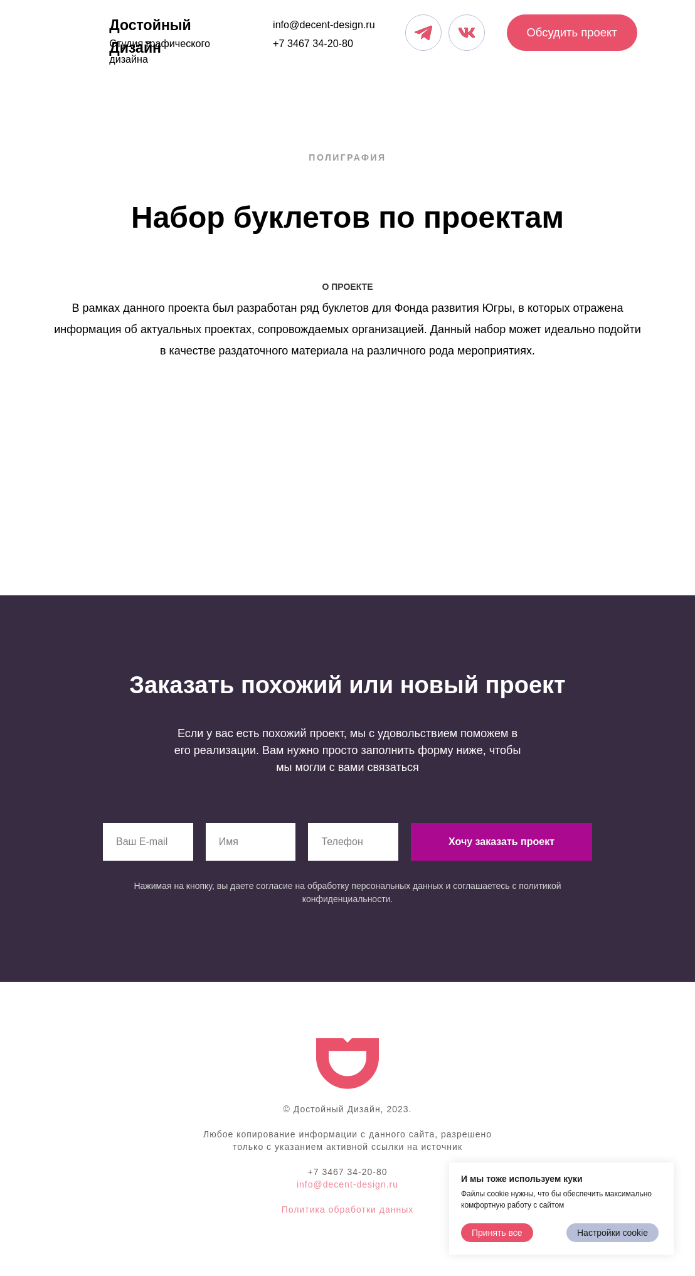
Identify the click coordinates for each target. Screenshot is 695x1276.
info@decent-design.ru (324, 24)
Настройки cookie (612, 1233)
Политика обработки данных (347, 1209)
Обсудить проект (571, 32)
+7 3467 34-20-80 (313, 43)
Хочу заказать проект (501, 841)
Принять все (497, 1233)
